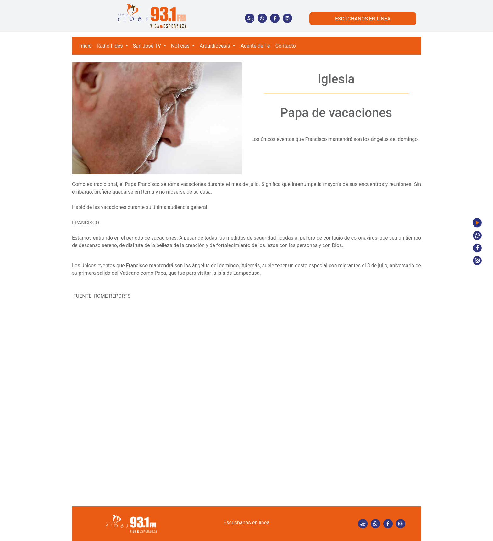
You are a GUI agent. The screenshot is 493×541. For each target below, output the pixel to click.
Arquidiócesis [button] (215, 46)
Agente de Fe (255, 46)
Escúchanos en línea (246, 523)
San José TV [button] (147, 46)
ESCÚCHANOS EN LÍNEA (363, 19)
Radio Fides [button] (110, 46)
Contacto (285, 46)
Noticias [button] (181, 46)
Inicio (85, 46)
